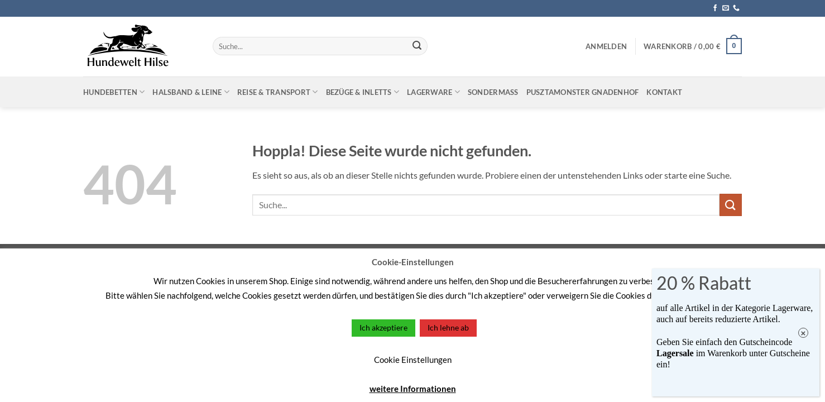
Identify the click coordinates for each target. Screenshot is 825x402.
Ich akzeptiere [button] (383, 327)
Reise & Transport (277, 92)
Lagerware (433, 92)
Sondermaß (493, 92)
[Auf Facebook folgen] (715, 8)
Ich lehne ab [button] (448, 327)
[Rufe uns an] (736, 8)
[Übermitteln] (416, 46)
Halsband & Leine (190, 92)
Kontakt (664, 92)
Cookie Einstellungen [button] (413, 360)
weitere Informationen (413, 389)
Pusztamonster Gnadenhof (582, 92)
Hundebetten (114, 92)
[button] (606, 46)
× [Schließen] (803, 333)
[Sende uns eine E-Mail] (725, 8)
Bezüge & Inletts (363, 92)
